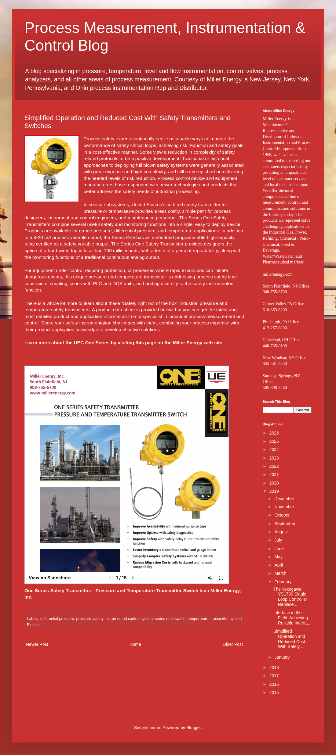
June (278, 548)
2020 (274, 483)
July (278, 540)
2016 (274, 684)
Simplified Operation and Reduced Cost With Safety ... (289, 639)
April (278, 565)
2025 (274, 441)
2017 (274, 675)
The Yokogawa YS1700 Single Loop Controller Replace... (290, 597)
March (280, 573)
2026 (274, 433)
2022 (274, 466)
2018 (274, 667)
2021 (274, 474)
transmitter (219, 619)
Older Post (233, 644)
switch (180, 619)
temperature (198, 619)
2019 (274, 491)
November (284, 506)
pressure (83, 619)
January (282, 657)
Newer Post (37, 644)
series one (164, 619)
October (282, 515)
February (282, 581)
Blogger (193, 727)
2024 (274, 449)
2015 (274, 692)
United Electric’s (148, 204)
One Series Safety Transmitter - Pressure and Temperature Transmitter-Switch (111, 590)
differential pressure (57, 619)
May (278, 556)
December (284, 498)
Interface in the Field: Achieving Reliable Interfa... (291, 617)
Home (135, 644)
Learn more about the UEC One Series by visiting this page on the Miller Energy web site (123, 342)
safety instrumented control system (123, 619)
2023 (274, 458)
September (284, 523)
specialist (152, 316)
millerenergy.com (278, 274)
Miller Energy (224, 79)
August (281, 531)
